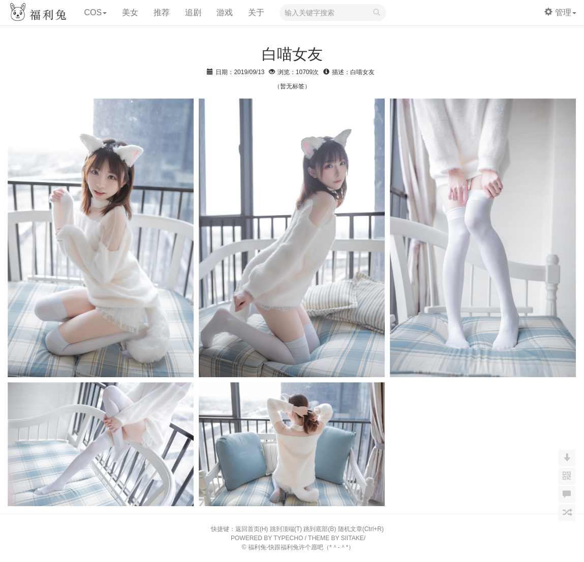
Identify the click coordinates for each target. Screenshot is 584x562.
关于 (256, 12)
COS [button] (95, 12)
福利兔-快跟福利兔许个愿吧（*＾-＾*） (301, 547)
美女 (130, 12)
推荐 (161, 12)
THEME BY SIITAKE (336, 538)
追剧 (193, 12)
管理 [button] (560, 12)
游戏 (225, 12)
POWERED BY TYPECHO (267, 538)
